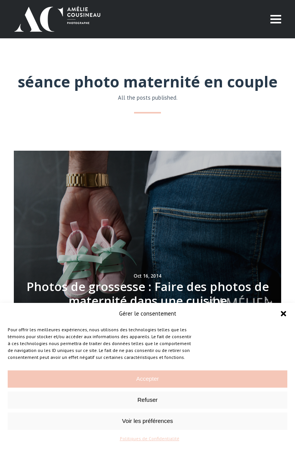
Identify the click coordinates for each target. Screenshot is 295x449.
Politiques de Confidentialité (149, 438)
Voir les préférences (147, 421)
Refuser (148, 399)
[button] (283, 313)
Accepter (147, 378)
